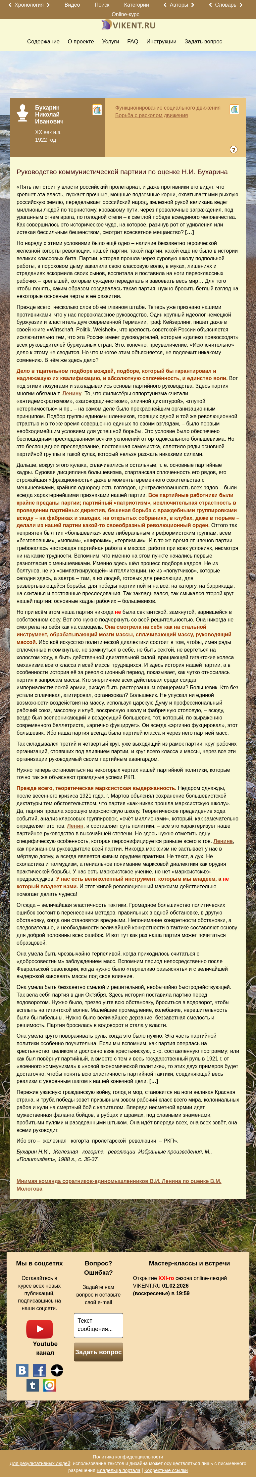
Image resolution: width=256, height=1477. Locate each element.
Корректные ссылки (166, 1470)
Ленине (223, 841)
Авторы (179, 5)
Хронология (29, 5)
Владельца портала (118, 1470)
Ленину (71, 393)
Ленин (75, 826)
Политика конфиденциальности (128, 1456)
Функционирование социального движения (168, 108)
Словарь (225, 5)
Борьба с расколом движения (151, 115)
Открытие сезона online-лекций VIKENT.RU (180, 1285)
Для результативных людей (40, 1463)
